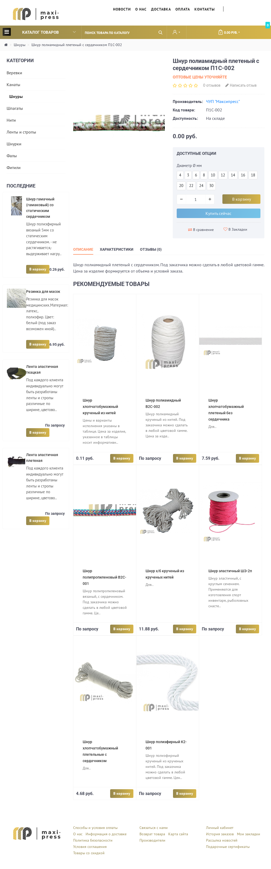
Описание (83, 249)
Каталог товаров (39, 32)
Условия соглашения (90, 846)
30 (211, 185)
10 (213, 174)
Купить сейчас (218, 213)
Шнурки (14, 143)
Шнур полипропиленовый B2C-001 (104, 577)
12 (223, 174)
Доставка (161, 9)
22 (191, 185)
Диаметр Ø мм (189, 165)
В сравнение (201, 229)
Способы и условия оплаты (95, 827)
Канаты (13, 84)
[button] (176, 32)
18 (253, 174)
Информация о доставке (106, 834)
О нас (141, 9)
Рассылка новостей (221, 840)
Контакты (204, 9)
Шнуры (19, 44)
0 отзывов (211, 85)
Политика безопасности (93, 840)
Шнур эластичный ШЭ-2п (230, 571)
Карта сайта (178, 834)
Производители (152, 840)
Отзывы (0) (151, 249)
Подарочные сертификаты (228, 846)
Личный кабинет (219, 827)
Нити (11, 120)
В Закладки (235, 229)
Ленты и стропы (21, 132)
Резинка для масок (43, 291)
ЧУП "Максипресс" (223, 101)
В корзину (37, 269)
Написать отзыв (240, 85)
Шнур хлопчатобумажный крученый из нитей (100, 406)
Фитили (14, 167)
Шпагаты (15, 108)
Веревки (14, 72)
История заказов (220, 834)
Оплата (182, 9)
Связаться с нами (153, 827)
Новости (122, 9)
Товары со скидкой (89, 853)
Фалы (12, 155)
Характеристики (116, 249)
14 (233, 174)
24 (201, 185)
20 (181, 185)
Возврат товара (152, 834)
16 (243, 174)
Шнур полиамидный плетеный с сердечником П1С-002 (76, 44)
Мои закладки (248, 834)
